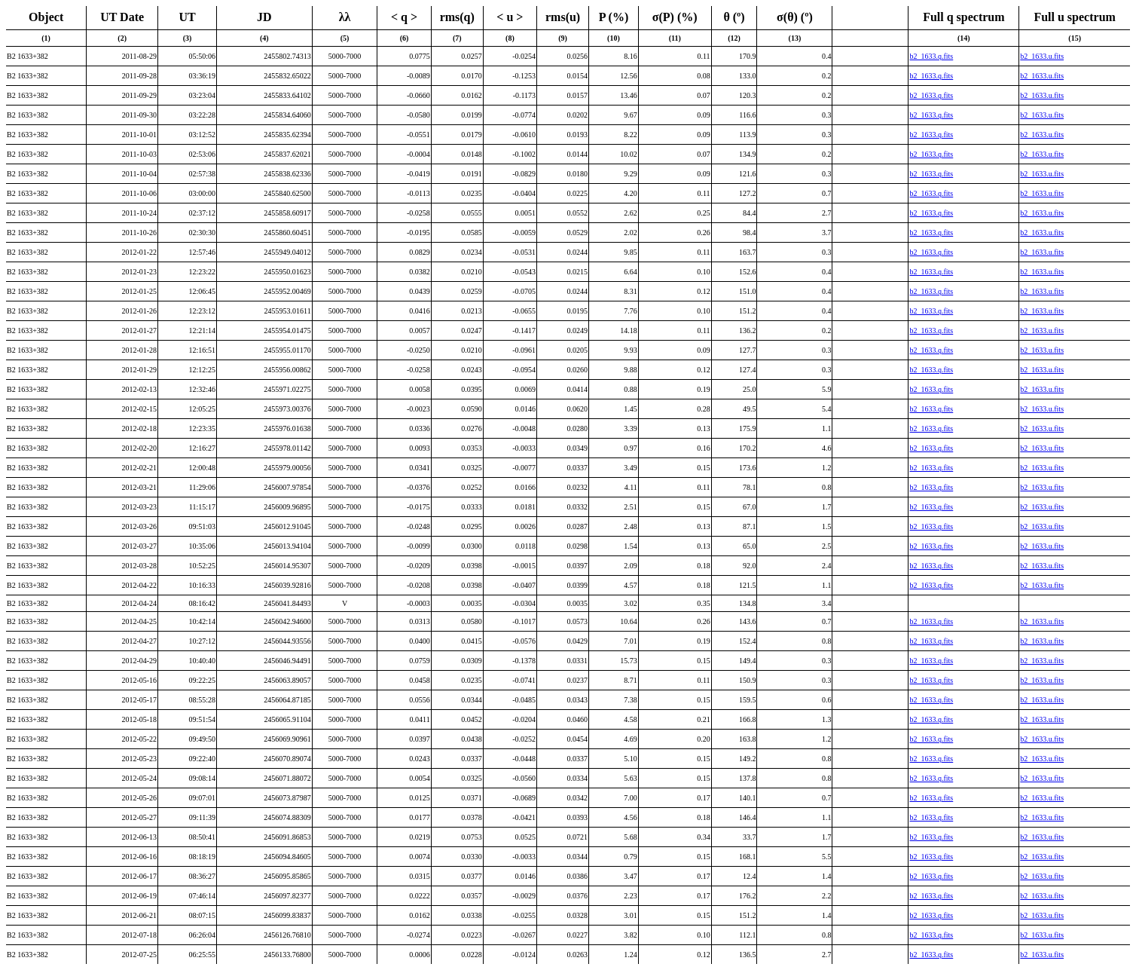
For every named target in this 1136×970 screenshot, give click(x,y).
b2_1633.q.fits (931, 56)
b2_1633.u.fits (1042, 56)
